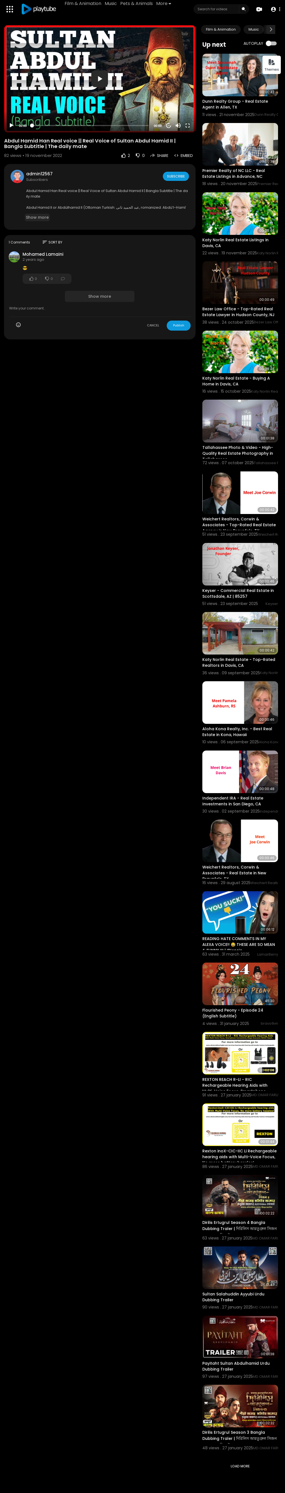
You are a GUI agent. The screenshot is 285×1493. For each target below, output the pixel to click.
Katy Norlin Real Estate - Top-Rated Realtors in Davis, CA (238, 662)
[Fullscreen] (187, 125)
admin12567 (39, 174)
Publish (178, 325)
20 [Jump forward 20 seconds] (168, 125)
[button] (274, 9)
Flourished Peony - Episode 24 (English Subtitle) (232, 1013)
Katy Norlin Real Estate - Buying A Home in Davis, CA (236, 381)
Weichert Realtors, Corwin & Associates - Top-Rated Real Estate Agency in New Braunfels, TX (239, 524)
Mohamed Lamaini (43, 254)
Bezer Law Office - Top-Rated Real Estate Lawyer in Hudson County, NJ (238, 312)
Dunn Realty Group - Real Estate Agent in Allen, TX (235, 104)
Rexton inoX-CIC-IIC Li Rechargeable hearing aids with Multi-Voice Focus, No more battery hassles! (239, 1156)
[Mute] (178, 125)
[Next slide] (270, 29)
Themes (271, 65)
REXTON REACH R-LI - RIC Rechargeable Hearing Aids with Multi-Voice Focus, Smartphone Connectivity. (234, 1088)
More (164, 3)
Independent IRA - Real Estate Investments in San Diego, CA (232, 801)
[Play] (11, 125)
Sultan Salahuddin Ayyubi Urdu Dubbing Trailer (233, 1297)
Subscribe (175, 176)
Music (111, 3)
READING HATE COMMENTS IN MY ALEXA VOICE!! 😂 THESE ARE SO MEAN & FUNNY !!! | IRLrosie (238, 944)
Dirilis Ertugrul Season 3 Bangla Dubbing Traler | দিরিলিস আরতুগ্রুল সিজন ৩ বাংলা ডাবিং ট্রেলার (239, 1439)
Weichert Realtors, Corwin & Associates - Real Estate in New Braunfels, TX (234, 873)
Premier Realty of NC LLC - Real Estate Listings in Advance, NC (233, 173)
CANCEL (153, 325)
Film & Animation (83, 3)
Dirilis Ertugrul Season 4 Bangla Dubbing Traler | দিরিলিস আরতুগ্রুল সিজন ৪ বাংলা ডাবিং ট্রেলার (239, 1229)
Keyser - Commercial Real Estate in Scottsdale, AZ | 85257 (238, 593)
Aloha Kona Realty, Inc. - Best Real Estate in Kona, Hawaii (237, 731)
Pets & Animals (137, 3)
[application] (99, 78)
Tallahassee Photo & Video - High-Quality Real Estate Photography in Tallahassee (237, 453)
